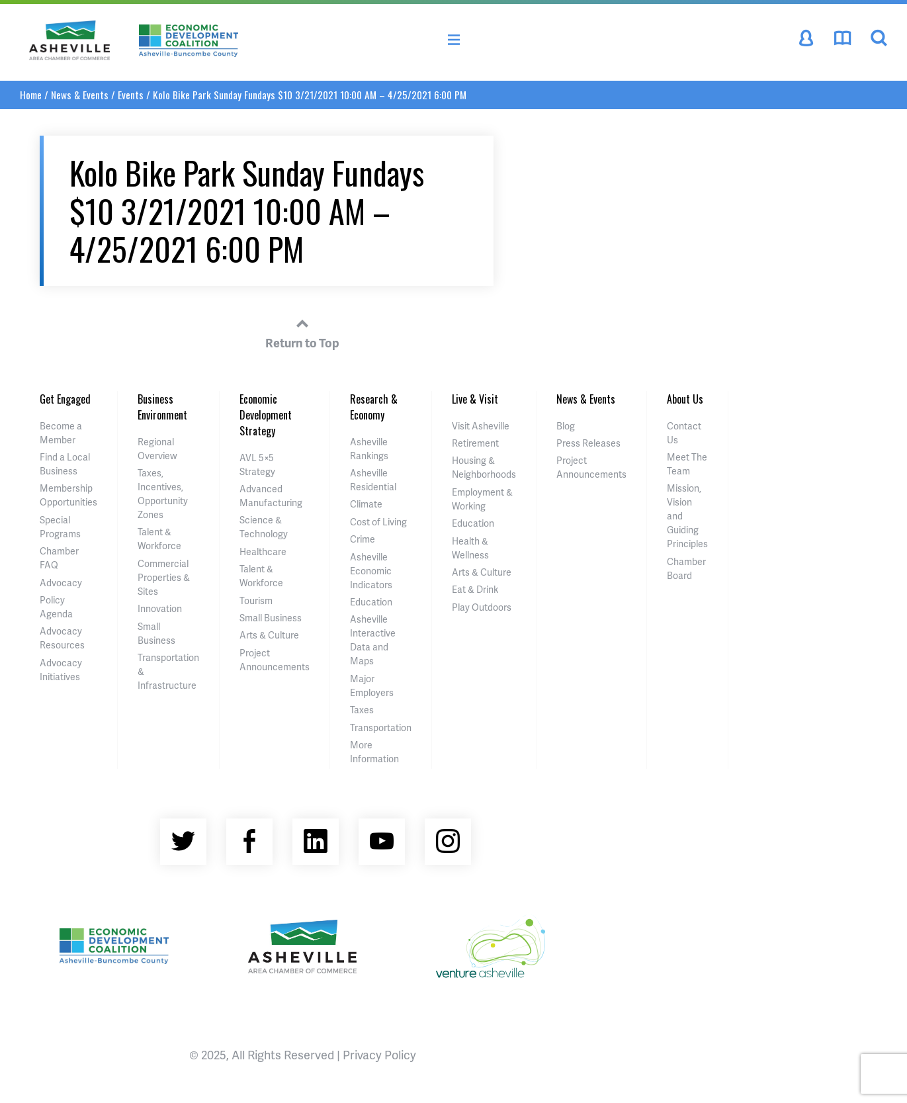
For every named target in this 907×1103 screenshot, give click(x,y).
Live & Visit (475, 399)
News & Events (79, 94)
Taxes (362, 709)
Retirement (475, 443)
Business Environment (162, 407)
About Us (685, 399)
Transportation (380, 727)
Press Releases (588, 443)
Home (31, 94)
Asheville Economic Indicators (371, 571)
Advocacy (61, 582)
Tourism (256, 600)
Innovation (160, 608)
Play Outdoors (481, 607)
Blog (565, 425)
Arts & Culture (269, 635)
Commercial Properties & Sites (164, 577)
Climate (366, 504)
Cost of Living (378, 521)
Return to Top (302, 331)
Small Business (270, 617)
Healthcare (262, 551)
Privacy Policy (379, 1054)
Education (371, 602)
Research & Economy (374, 407)
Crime (362, 539)
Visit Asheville (480, 425)
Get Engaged (65, 399)
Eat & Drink (475, 589)
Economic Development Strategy (265, 415)
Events (131, 94)
